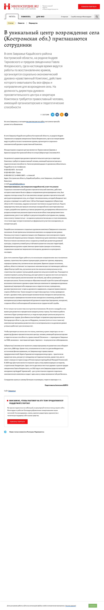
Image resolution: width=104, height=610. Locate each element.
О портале (64, 17)
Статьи (10, 23)
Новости (21, 23)
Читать (12, 16)
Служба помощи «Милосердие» (81, 17)
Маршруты (33, 23)
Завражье (12, 391)
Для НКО (40, 16)
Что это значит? (70, 606)
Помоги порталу (89, 6)
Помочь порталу (17, 422)
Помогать (26, 16)
